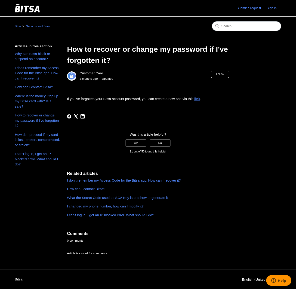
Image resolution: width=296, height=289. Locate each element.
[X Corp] (76, 116)
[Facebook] (69, 116)
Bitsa (18, 26)
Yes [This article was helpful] (136, 143)
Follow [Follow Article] (220, 74)
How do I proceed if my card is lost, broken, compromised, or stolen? (37, 140)
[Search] (246, 26)
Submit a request (249, 8)
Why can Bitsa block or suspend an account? (32, 56)
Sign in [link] (272, 8)
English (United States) (261, 279)
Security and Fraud (38, 26)
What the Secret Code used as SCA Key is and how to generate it (117, 198)
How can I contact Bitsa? (34, 87)
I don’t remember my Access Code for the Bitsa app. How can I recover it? (37, 73)
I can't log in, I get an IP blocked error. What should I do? (36, 159)
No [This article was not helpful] (160, 143)
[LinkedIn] (82, 116)
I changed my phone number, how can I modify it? (105, 206)
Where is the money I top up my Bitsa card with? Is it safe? (36, 101)
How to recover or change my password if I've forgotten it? (37, 120)
